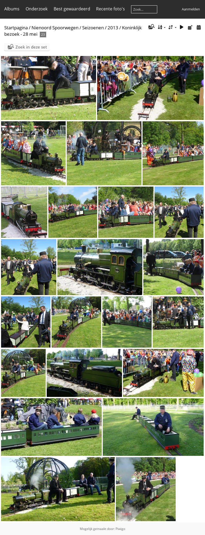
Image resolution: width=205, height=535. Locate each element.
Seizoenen (93, 28)
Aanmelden (191, 9)
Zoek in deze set (31, 47)
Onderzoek (37, 9)
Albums (11, 9)
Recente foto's (110, 9)
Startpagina (16, 28)
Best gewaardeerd (72, 9)
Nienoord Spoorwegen (54, 28)
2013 (113, 28)
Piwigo (120, 528)
